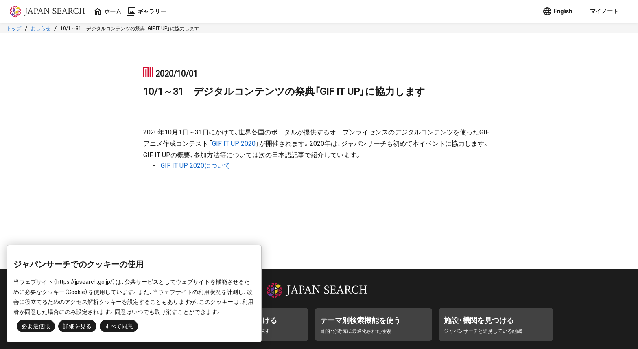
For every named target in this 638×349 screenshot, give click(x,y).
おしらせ (40, 28)
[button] (603, 11)
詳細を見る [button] (77, 326)
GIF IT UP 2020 (234, 143)
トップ (14, 28)
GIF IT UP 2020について (195, 165)
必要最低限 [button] (36, 326)
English (557, 11)
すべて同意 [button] (119, 326)
